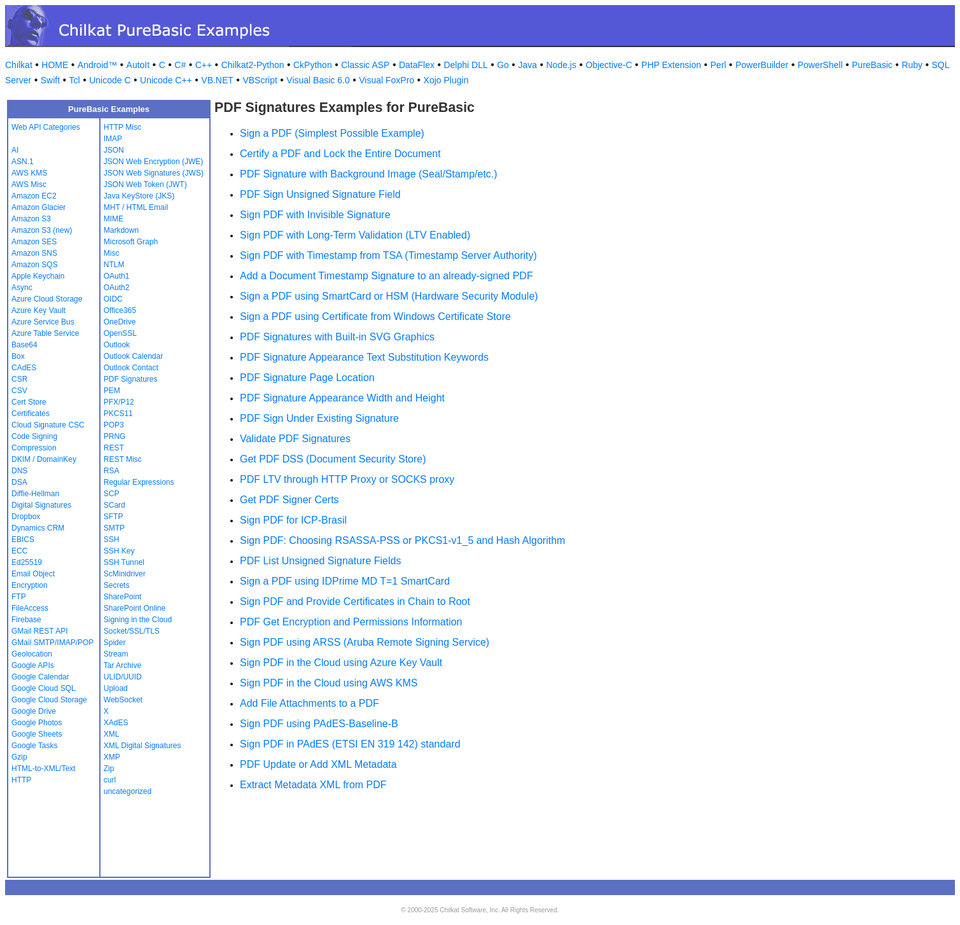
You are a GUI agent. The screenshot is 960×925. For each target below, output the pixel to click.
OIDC (113, 299)
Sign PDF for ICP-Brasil (293, 520)
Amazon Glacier (38, 207)
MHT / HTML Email (136, 207)
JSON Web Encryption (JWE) (153, 161)
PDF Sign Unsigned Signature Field (320, 194)
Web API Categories (45, 127)
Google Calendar (40, 676)
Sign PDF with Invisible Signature (315, 214)
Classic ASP (365, 65)
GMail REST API (39, 631)
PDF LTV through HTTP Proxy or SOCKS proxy (347, 479)
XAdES (116, 722)
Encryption (29, 585)
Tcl (74, 80)
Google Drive (33, 711)
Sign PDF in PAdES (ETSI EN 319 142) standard (350, 744)
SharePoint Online (134, 608)
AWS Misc (28, 184)
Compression (34, 447)
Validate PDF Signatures (295, 438)
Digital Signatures (41, 505)
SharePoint (122, 596)
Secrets (117, 585)
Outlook (117, 344)
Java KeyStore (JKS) (139, 195)
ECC (19, 550)
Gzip (19, 757)
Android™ (97, 65)
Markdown (121, 230)
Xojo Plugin (446, 80)
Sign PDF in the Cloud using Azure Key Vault (341, 662)
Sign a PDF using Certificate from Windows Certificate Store (375, 316)
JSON (114, 150)
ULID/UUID (123, 676)
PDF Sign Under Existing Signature (319, 418)
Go (503, 65)
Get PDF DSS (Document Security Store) (333, 459)
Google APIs (32, 665)
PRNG (115, 436)
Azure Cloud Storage (46, 299)
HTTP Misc (122, 127)
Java (527, 65)
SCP (112, 493)
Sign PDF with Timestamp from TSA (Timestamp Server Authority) (388, 255)
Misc (112, 253)
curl (110, 779)
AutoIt (138, 65)
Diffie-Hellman (35, 493)
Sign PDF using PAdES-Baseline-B (319, 723)
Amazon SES (34, 241)
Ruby (911, 65)
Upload (116, 688)
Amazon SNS (34, 253)
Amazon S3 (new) (41, 230)
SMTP (114, 528)
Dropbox (25, 516)
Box (18, 356)
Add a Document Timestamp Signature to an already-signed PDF (386, 275)
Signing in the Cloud (138, 619)
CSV (19, 390)
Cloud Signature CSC (48, 425)
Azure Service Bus (42, 321)
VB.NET (217, 80)
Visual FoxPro (386, 80)
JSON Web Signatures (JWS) (154, 173)
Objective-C (608, 65)
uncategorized (127, 791)
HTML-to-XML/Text (43, 768)
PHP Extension (671, 65)
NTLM (114, 264)
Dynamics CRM (37, 528)
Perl (719, 65)
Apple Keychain (37, 276)
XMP (112, 757)
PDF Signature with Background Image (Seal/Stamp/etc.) (368, 174)
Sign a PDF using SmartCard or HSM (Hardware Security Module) (389, 296)
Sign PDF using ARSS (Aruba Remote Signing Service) (364, 642)
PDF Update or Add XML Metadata (318, 764)
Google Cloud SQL (43, 688)
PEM (112, 390)
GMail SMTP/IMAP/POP (52, 642)
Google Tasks (34, 745)
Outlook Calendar (133, 356)
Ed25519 (26, 562)
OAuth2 (117, 287)
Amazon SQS (34, 264)
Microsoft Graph (131, 241)
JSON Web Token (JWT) (145, 184)
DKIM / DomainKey (43, 459)
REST (114, 447)
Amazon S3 (31, 218)
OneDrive (120, 321)
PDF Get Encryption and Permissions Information (351, 621)
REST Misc (123, 459)
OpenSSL (120, 333)
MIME (113, 218)
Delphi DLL (465, 65)
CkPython (312, 65)
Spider (115, 642)
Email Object (33, 573)
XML (112, 734)
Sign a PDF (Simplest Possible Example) (332, 133)
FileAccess (29, 608)
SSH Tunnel (124, 562)
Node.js (561, 65)
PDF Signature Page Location (307, 377)
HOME (54, 65)
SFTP (113, 516)
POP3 (114, 425)
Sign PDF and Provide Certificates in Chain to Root (355, 601)
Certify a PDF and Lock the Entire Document (340, 153)
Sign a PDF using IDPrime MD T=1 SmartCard (345, 581)
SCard (114, 505)
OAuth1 (117, 276)
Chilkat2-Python (252, 65)
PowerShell (820, 65)
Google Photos (36, 722)
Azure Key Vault (38, 310)
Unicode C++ (166, 80)
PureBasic (872, 65)
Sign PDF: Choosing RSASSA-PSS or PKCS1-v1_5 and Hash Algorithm (402, 540)
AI (14, 150)
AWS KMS (29, 173)
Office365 (120, 310)
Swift (50, 80)
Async (21, 287)
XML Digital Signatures (142, 745)
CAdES (23, 367)
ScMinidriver (125, 573)
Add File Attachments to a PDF (309, 703)
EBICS (22, 539)
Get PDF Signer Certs (289, 499)
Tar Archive (122, 665)
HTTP (21, 779)
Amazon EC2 (34, 195)
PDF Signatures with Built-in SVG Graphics (337, 336)
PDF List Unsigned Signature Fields (320, 560)
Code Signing (34, 436)
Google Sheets (36, 734)
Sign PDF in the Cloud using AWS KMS (329, 683)
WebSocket (123, 699)
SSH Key (119, 550)
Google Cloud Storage (49, 699)
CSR (19, 379)
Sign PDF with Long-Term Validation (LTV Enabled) (355, 235)
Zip (109, 768)
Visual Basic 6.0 (317, 80)
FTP (18, 596)
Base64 (24, 344)
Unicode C (109, 80)
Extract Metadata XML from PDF (313, 784)
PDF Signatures (131, 379)
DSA (19, 482)
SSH (112, 539)
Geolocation (31, 654)
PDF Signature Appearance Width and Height (342, 398)
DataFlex (417, 65)
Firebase (26, 619)
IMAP (113, 138)
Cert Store (28, 402)
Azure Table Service (45, 333)
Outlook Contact (131, 367)
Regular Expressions (139, 482)
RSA (112, 470)
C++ (203, 65)
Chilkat (18, 65)
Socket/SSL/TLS (132, 631)
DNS (19, 470)
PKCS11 (118, 413)
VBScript (259, 80)
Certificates (30, 413)
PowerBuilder (761, 65)
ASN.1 (22, 161)
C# (180, 65)
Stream (116, 654)
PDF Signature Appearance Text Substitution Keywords (364, 357)
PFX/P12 (119, 402)
